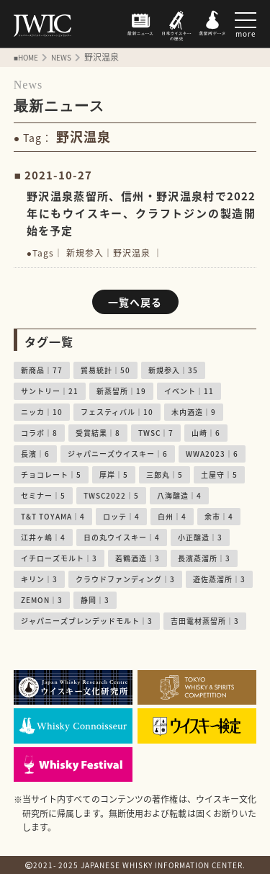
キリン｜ (39, 579)
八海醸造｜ (179, 495)
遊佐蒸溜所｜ (219, 579)
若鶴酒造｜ (137, 558)
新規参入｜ (173, 370)
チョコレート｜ (51, 474)
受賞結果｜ (98, 432)
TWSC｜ (156, 432)
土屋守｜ (219, 474)
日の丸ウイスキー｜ (122, 537)
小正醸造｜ (200, 537)
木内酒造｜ (193, 411)
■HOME (26, 57)
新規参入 (85, 252)
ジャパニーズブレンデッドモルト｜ (87, 620)
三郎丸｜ (164, 474)
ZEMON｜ (42, 599)
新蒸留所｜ (121, 390)
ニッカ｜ (42, 411)
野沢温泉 (131, 252)
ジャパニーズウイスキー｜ (118, 453)
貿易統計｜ (105, 370)
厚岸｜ (113, 474)
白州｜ (172, 516)
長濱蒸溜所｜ (204, 558)
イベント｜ (189, 390)
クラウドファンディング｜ (125, 579)
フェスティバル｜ (117, 411)
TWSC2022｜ (111, 495)
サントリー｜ (49, 390)
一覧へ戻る (135, 302)
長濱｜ (35, 453)
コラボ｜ (39, 432)
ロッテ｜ (121, 516)
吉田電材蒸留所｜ (205, 620)
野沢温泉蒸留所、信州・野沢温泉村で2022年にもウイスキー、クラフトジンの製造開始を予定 (141, 213)
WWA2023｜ (212, 453)
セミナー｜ (43, 495)
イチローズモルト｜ (59, 558)
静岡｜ (95, 599)
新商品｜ (42, 370)
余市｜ (218, 516)
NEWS (61, 57)
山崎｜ (206, 432)
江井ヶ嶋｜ (43, 537)
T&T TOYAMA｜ (53, 516)
